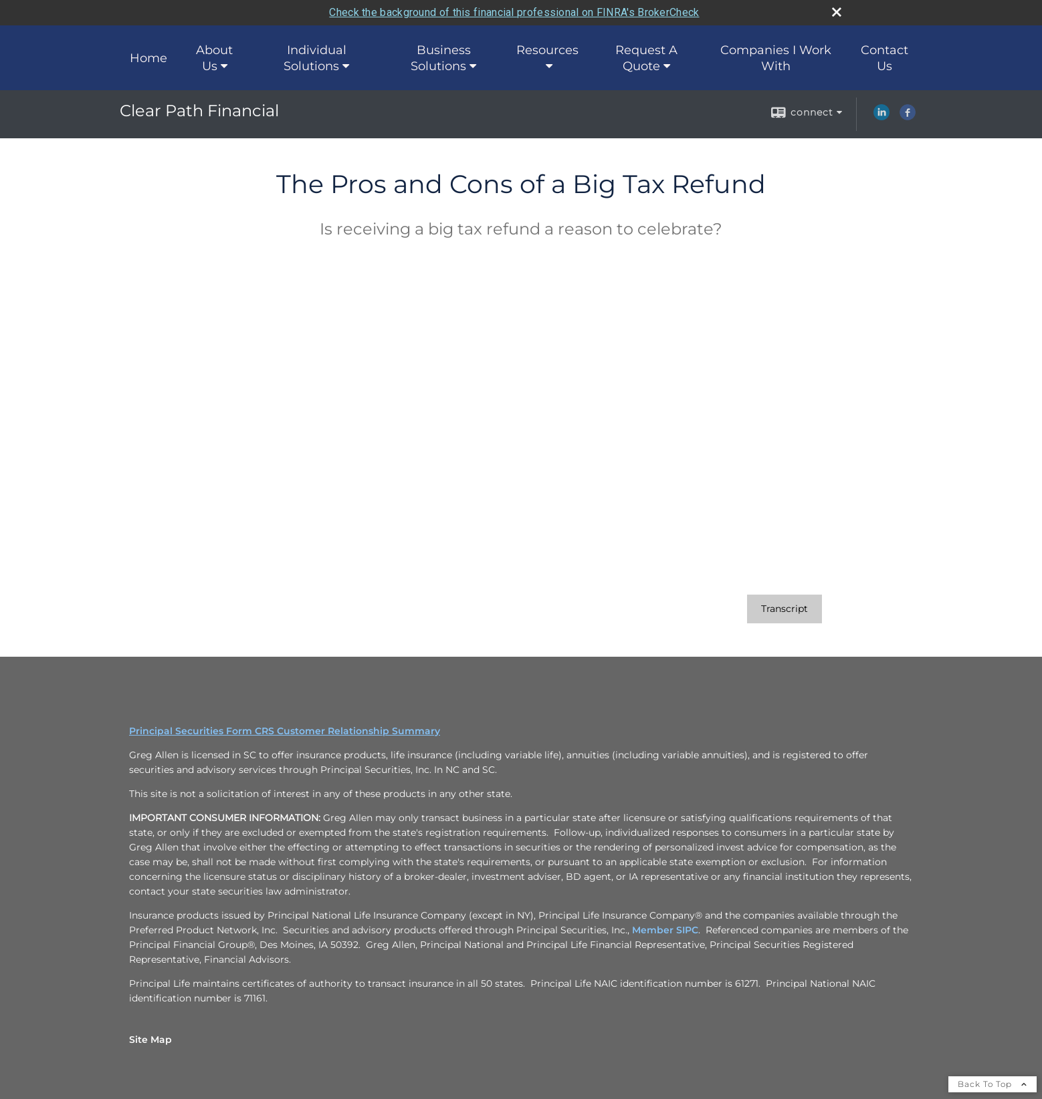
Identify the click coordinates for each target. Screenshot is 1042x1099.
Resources (547, 50)
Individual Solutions (315, 58)
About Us (214, 58)
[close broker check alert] (836, 12)
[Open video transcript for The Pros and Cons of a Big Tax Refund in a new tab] (784, 609)
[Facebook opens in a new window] (908, 117)
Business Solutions (441, 58)
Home (148, 58)
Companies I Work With (775, 58)
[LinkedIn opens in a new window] (881, 117)
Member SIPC (665, 930)
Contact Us (884, 58)
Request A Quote (646, 58)
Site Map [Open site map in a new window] (150, 1040)
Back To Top (992, 1084)
